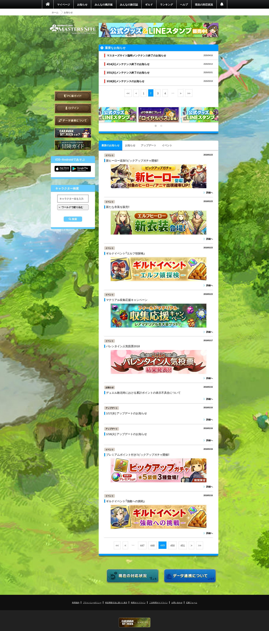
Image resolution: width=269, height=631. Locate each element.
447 (142, 545)
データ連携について (72, 120)
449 (162, 545)
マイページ (63, 4)
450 (172, 545)
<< (127, 93)
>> (188, 93)
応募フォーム (191, 602)
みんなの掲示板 (104, 4)
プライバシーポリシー (92, 602)
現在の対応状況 (204, 4)
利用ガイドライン (138, 602)
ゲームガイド (72, 145)
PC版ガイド (72, 96)
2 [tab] (161, 126)
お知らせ (82, 4)
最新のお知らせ (110, 145)
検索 (74, 219)
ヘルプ (184, 4)
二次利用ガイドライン (158, 602)
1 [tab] (156, 126)
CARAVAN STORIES (134, 622)
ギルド (149, 4)
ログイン (72, 108)
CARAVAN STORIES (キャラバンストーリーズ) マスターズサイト (73, 29)
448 (152, 545)
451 (183, 545)
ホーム (55, 12)
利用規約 (75, 602)
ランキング (166, 4)
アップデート (148, 145)
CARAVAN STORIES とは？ (72, 133)
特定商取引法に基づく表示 (116, 602)
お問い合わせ (176, 602)
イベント (167, 145)
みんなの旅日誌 (129, 4)
